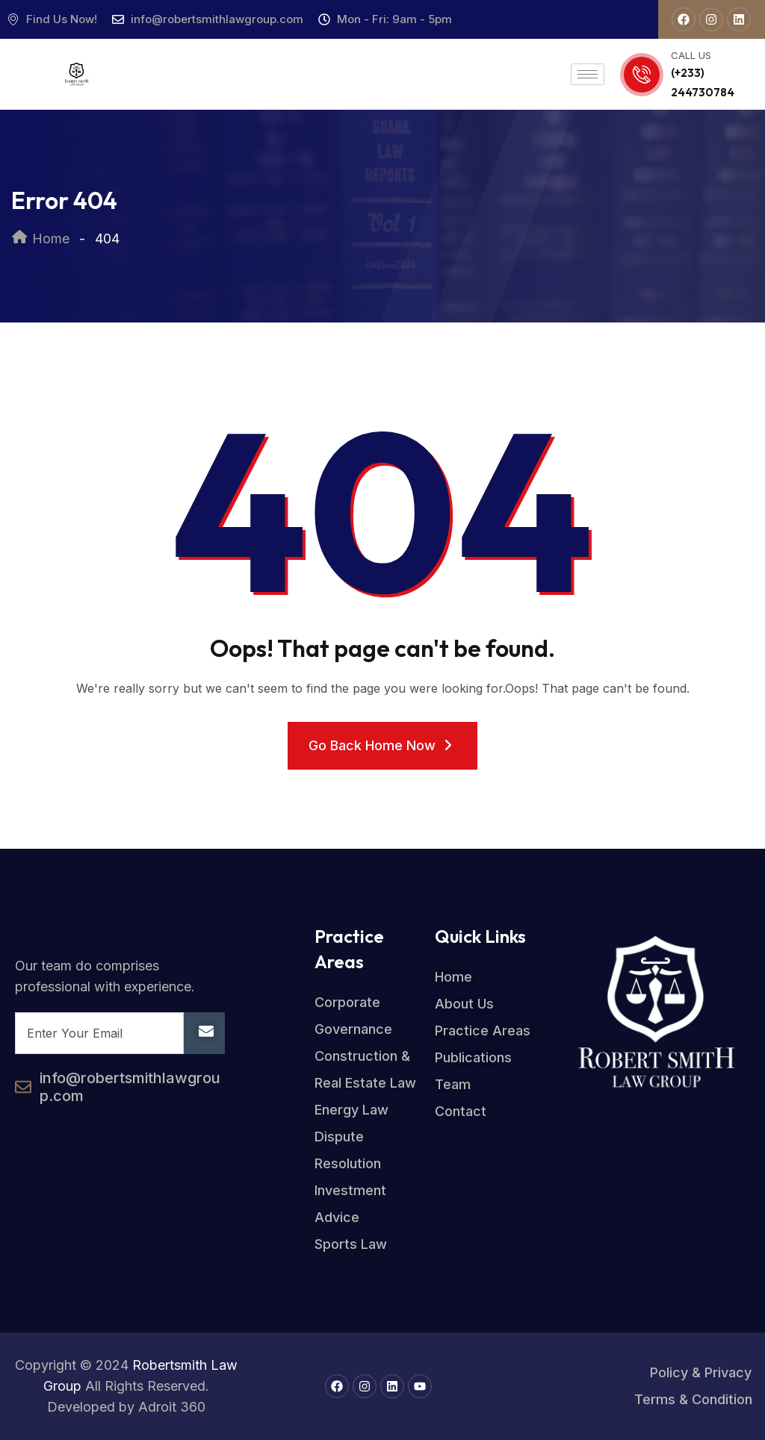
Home (40, 238)
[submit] (204, 1033)
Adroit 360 (171, 1407)
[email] (99, 1033)
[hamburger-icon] (587, 74)
